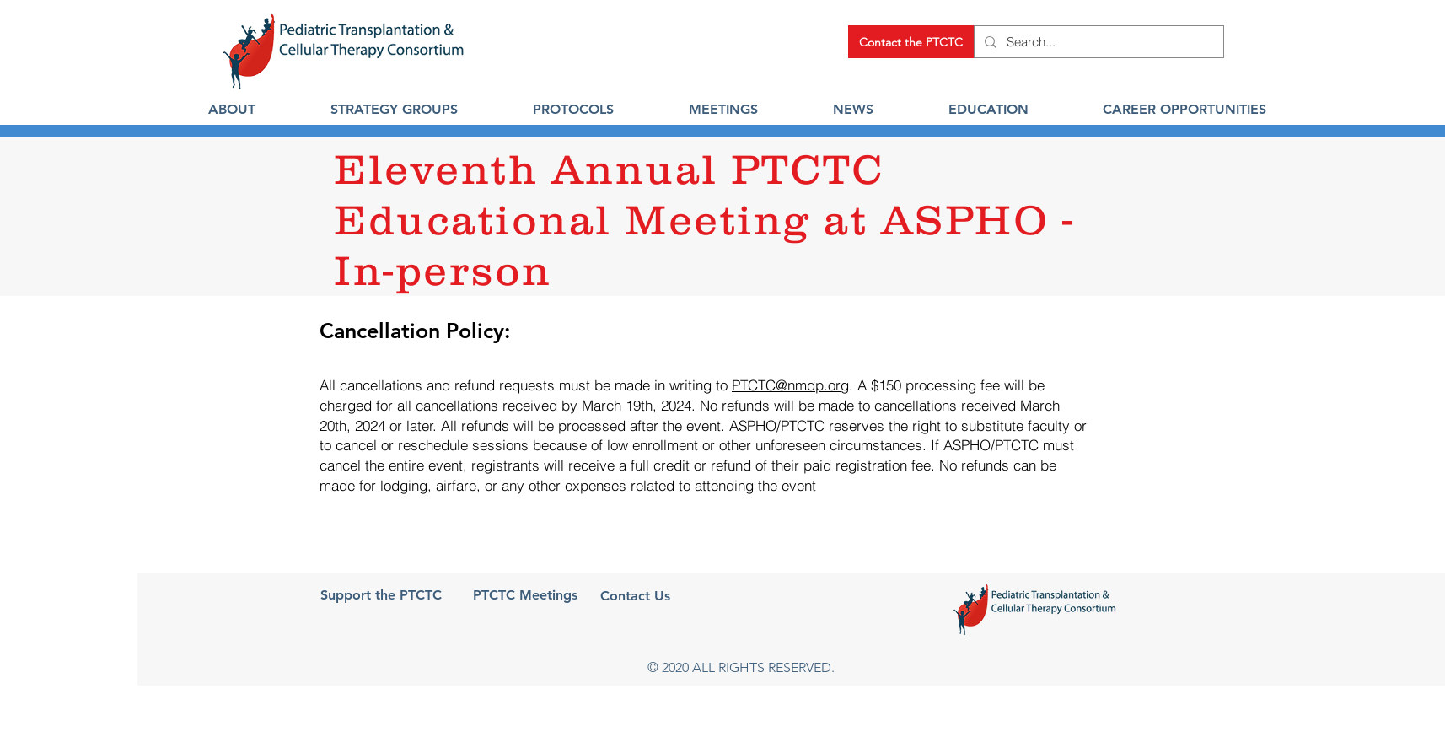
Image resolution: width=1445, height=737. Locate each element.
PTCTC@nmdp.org (790, 385)
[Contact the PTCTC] (911, 41)
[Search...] (1097, 41)
